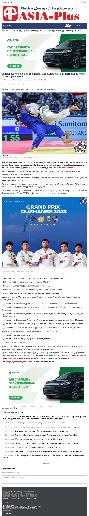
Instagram (27, 361)
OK (34, 361)
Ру (4, 2)
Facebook (18, 361)
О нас (5, 502)
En (10, 2)
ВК (39, 361)
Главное (7, 26)
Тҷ (7, 2)
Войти (83, 2)
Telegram (9, 361)
